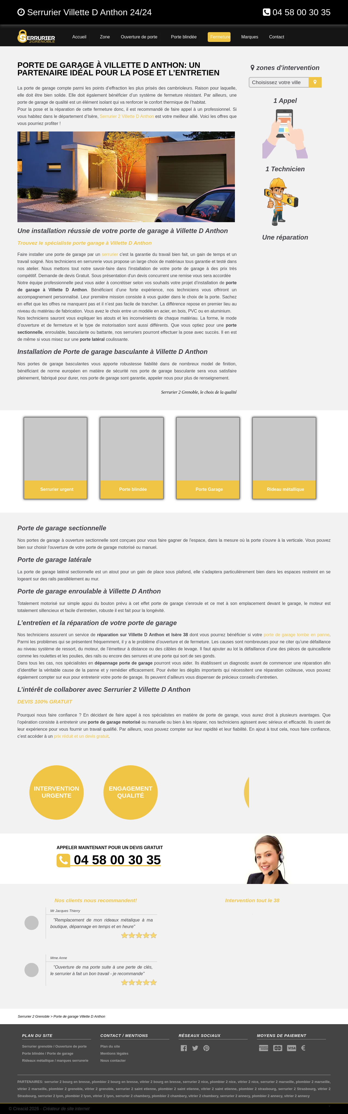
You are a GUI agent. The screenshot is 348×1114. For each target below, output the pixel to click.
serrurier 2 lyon (50, 1096)
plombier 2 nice (223, 1082)
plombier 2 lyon (78, 1096)
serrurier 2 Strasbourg (296, 1089)
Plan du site (110, 1046)
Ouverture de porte (71, 1046)
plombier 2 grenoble (65, 1089)
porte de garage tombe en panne (297, 634)
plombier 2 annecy (267, 1096)
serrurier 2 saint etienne (136, 1089)
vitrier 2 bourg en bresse (160, 1082)
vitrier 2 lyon (103, 1096)
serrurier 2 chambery (133, 1096)
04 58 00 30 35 (301, 12)
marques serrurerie (73, 1060)
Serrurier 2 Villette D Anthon (127, 116)
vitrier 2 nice (248, 1082)
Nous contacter (113, 1060)
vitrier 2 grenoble (99, 1089)
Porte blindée (33, 1053)
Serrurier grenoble (37, 1046)
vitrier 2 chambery (203, 1096)
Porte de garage (60, 1053)
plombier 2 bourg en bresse (115, 1082)
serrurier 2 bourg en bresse (67, 1082)
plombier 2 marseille (313, 1082)
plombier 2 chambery (169, 1096)
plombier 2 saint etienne (178, 1089)
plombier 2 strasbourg (257, 1089)
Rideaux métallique (38, 1060)
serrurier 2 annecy (235, 1096)
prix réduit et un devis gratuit (81, 736)
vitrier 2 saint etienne (219, 1089)
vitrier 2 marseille (31, 1089)
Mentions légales (114, 1053)
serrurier (110, 254)
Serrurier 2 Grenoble (34, 1016)
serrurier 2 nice (195, 1082)
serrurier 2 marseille (277, 1082)
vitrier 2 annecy (297, 1096)
